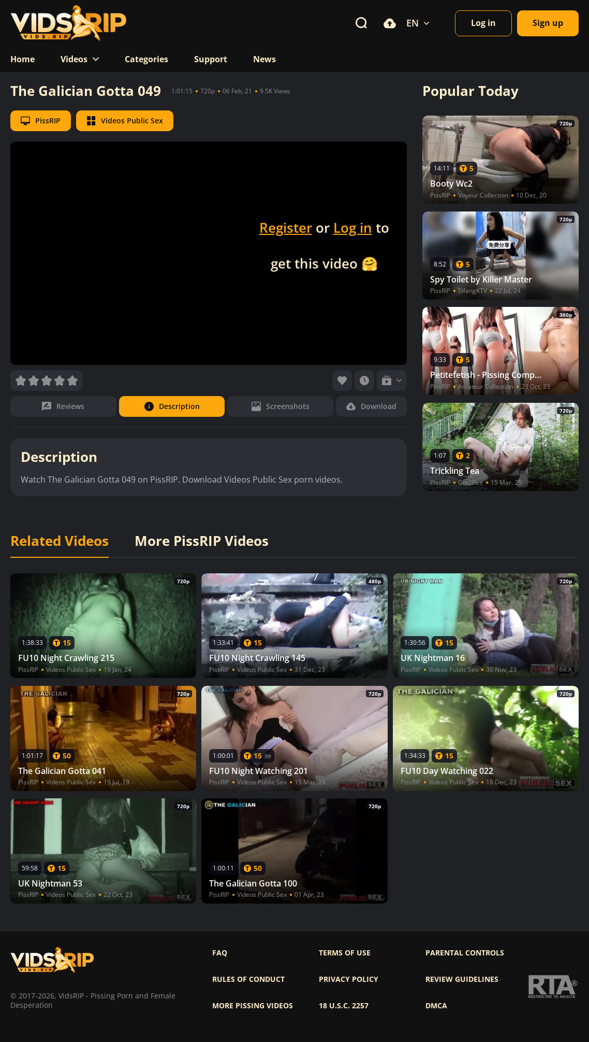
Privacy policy (348, 979)
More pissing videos (252, 1005)
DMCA (436, 1005)
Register (285, 227)
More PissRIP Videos (202, 541)
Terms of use (345, 952)
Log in (352, 227)
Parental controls (464, 952)
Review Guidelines (461, 979)
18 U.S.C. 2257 (344, 1005)
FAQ (219, 952)
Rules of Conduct (248, 979)
